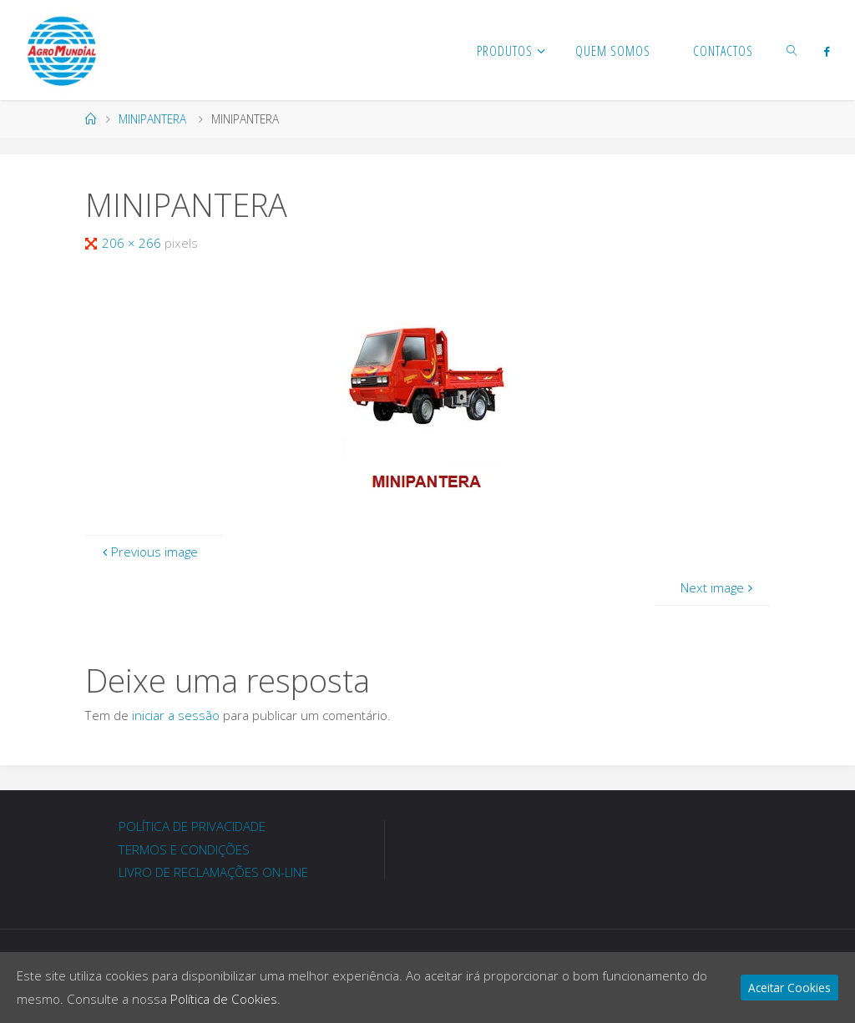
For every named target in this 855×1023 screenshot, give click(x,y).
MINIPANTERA (152, 119)
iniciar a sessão (176, 715)
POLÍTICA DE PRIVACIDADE (192, 826)
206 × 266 (133, 242)
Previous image (148, 551)
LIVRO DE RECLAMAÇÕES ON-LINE (213, 872)
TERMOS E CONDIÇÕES (184, 849)
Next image (718, 587)
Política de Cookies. (225, 998)
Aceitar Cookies (789, 987)
